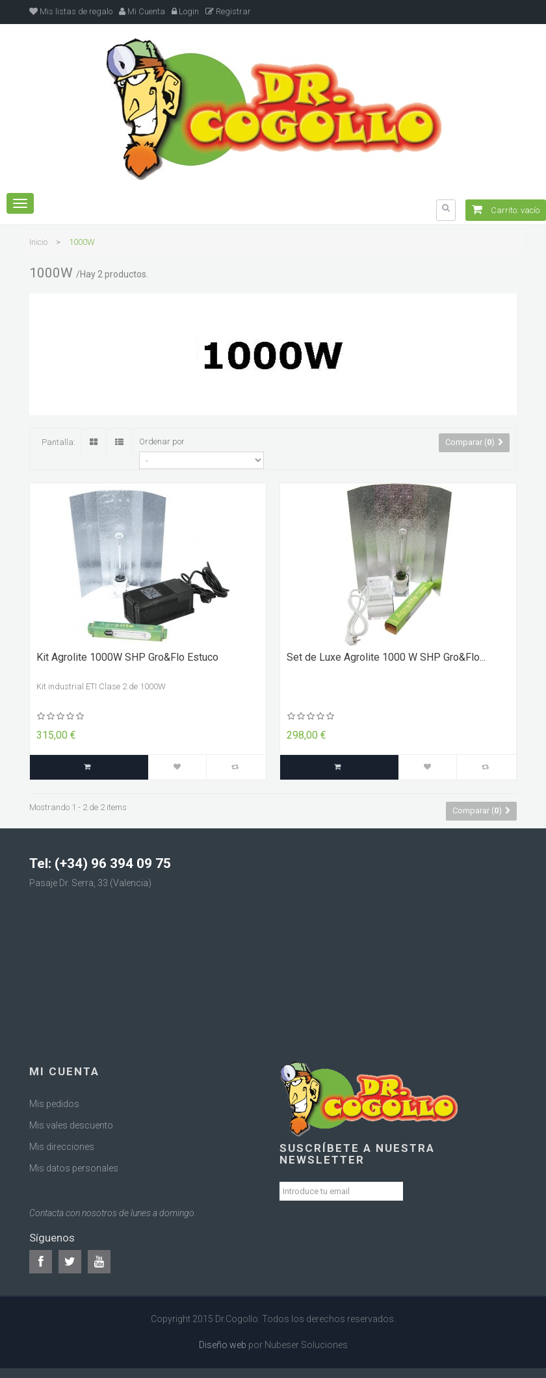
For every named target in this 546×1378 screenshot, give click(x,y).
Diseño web (222, 1345)
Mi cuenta (64, 1071)
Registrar (228, 11)
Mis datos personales (73, 1168)
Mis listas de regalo (70, 11)
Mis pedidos (54, 1104)
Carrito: (506, 210)
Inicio (38, 242)
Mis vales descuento (71, 1125)
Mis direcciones (61, 1147)
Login (185, 11)
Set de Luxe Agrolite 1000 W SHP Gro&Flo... (386, 657)
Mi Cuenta (142, 11)
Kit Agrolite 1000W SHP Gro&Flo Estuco (127, 657)
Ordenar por (162, 441)
